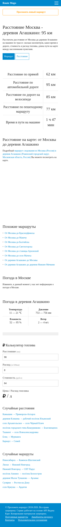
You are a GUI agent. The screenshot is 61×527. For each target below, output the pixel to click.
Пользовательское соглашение (32, 520)
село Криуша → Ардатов (15, 487)
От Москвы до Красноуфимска (19, 233)
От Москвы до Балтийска (17, 242)
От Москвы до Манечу (16, 237)
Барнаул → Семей (11, 441)
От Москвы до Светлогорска (18, 246)
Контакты (10, 520)
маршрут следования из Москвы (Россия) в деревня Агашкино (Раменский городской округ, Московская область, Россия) (29, 153)
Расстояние (22, 56)
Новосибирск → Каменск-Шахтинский (21, 460)
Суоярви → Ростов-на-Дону (16, 482)
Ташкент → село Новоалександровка (20, 432)
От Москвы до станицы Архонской (22, 251)
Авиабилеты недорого (42, 517)
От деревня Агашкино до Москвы (21, 260)
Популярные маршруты (16, 517)
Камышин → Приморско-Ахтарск (19, 414)
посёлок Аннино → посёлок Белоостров (22, 473)
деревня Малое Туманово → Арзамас (21, 478)
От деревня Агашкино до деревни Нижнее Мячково (30, 264)
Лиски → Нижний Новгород (16, 465)
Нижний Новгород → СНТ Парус (19, 469)
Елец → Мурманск (12, 437)
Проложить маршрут (17, 507)
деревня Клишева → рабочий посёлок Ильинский (27, 418)
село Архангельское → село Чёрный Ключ (23, 423)
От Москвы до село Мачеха (18, 255)
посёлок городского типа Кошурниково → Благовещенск (30, 428)
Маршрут (8, 56)
